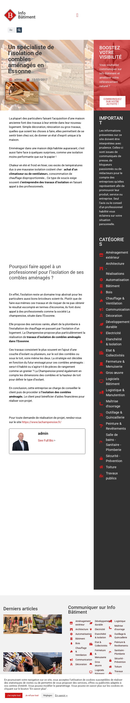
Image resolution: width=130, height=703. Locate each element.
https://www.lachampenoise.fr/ (41, 422)
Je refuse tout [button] (31, 695)
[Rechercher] (19, 30)
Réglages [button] (47, 695)
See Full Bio (45, 440)
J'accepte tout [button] (13, 695)
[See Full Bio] (54, 440)
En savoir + (61, 695)
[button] (77, 15)
